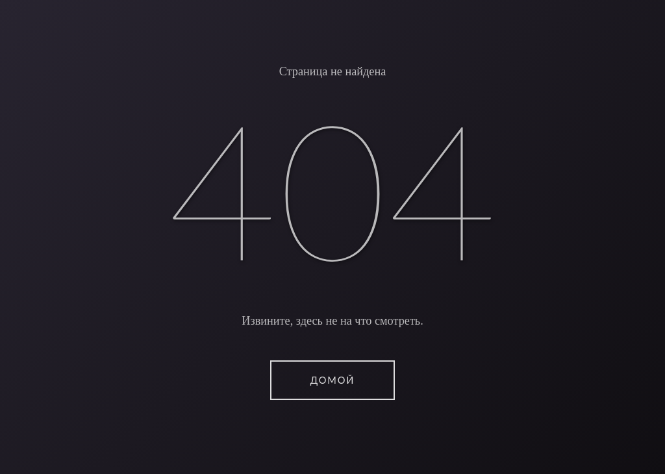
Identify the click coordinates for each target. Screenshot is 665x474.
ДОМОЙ (332, 380)
